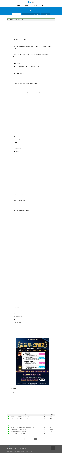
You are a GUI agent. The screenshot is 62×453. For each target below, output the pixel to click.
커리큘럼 (26, 5)
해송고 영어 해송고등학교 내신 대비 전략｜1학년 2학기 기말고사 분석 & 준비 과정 (20, 425)
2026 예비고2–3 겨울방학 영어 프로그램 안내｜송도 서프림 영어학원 (18, 431)
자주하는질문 (36, 14)
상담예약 (35, 5)
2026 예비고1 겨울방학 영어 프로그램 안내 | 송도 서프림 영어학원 (18, 429)
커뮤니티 (43, 5)
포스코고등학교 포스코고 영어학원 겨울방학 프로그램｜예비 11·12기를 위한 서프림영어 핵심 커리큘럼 (22, 427)
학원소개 (18, 5)
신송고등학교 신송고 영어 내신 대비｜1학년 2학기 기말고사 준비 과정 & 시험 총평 (20, 416)
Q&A (26, 14)
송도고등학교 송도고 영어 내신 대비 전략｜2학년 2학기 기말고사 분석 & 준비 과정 (20, 418)
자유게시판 (45, 14)
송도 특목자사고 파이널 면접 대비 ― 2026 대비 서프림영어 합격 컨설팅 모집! (19, 433)
